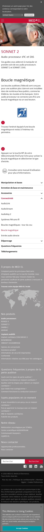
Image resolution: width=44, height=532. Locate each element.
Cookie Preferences (35, 482)
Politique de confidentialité (23, 480)
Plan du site (6, 480)
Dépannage (6, 241)
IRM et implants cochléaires (12, 414)
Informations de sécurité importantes (16, 353)
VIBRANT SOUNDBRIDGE (10, 343)
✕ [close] (41, 2)
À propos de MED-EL (12, 267)
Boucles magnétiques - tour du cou (16, 225)
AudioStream (7, 209)
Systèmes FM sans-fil (10, 219)
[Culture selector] (12, 15)
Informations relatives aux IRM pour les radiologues (21, 359)
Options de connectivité (10, 347)
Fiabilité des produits (9, 417)
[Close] (41, 507)
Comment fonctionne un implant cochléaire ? (19, 380)
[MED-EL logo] (35, 20)
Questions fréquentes (11, 246)
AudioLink (5, 203)
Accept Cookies (22, 529)
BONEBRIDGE (6, 340)
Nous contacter (7, 449)
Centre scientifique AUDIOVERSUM (14, 430)
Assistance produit (8, 350)
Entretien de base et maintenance (17, 188)
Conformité (5, 356)
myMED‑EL (5, 436)
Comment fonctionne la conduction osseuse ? (19, 391)
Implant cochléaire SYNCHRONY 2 (14, 337)
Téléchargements (9, 251)
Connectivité (7, 198)
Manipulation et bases (11, 182)
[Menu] (2, 20)
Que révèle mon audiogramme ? (13, 389)
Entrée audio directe (10, 235)
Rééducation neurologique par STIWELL (16, 427)
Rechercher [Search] (34, 461)
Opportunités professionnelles (13, 447)
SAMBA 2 (4, 327)
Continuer (29, 15)
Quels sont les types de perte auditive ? (16, 377)
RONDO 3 (5, 321)
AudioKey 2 (6, 214)
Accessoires (6, 193)
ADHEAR (4, 330)
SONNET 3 (5, 324)
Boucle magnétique (9, 230)
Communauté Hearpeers (11, 433)
